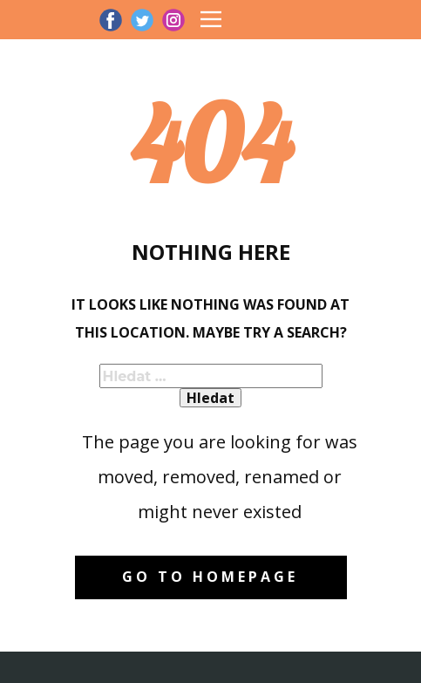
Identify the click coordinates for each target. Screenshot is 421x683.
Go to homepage (210, 576)
